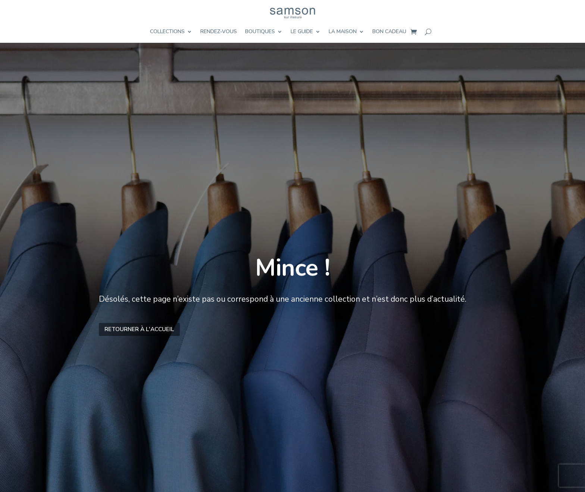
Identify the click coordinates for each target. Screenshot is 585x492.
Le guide (302, 32)
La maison (343, 32)
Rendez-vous (218, 32)
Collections (167, 32)
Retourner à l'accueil (139, 329)
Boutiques (260, 32)
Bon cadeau (389, 32)
